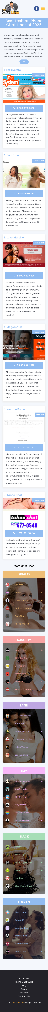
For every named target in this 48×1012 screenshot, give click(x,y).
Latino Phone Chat (24, 739)
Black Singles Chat (24, 862)
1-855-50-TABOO (26, 533)
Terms (24, 989)
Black (24, 837)
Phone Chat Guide (24, 981)
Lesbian (24, 902)
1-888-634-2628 (25, 365)
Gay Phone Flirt (22, 812)
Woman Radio (16, 409)
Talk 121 (18, 592)
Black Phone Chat (23, 886)
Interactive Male (22, 781)
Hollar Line (19, 870)
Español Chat (21, 755)
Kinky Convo (20, 673)
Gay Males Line (22, 820)
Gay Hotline (20, 804)
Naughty (24, 640)
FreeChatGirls (21, 600)
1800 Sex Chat (21, 658)
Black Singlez (21, 854)
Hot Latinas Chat (23, 715)
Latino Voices (21, 747)
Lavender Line (15, 237)
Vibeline (19, 846)
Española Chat (22, 731)
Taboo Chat (14, 495)
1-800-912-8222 (25, 193)
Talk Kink (19, 681)
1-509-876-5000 (26, 108)
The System (13, 70)
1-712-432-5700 (25, 447)
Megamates (14, 327)
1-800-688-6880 (26, 275)
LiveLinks (19, 584)
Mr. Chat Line (19, 1002)
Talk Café (13, 155)
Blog (24, 985)
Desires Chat (21, 665)
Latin (24, 706)
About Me (24, 978)
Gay (24, 771)
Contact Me (24, 996)
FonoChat (20, 616)
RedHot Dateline (23, 608)
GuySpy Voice (21, 789)
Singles (24, 574)
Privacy (24, 992)
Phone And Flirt (22, 623)
